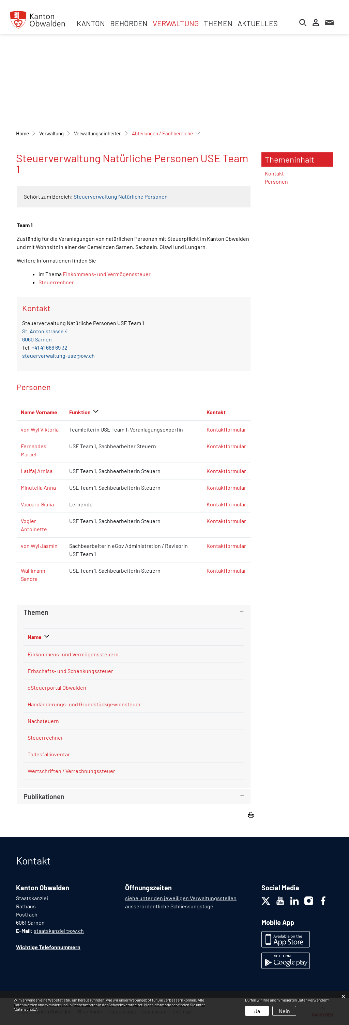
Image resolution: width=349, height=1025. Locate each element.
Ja (257, 1011)
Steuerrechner (56, 282)
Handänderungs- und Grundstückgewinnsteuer (84, 704)
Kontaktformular (226, 429)
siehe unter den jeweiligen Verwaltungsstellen (181, 898)
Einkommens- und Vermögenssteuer (107, 274)
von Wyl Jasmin (39, 545)
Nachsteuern (43, 721)
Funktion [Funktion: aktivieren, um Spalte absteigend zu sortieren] (80, 412)
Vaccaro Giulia (37, 504)
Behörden (129, 23)
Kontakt (274, 173)
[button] (51, 133)
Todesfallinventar (49, 754)
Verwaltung (176, 23)
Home (22, 133)
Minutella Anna (38, 487)
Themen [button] (36, 612)
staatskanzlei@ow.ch (59, 930)
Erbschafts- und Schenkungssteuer (70, 671)
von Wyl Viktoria (40, 429)
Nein (284, 1011)
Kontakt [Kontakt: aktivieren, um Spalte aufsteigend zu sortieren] (216, 412)
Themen (218, 23)
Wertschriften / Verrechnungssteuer (71, 771)
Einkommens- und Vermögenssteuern (73, 654)
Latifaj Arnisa (36, 471)
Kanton (91, 23)
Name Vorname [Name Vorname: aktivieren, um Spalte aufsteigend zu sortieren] (39, 412)
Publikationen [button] (44, 796)
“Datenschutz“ (25, 1009)
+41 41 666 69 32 (49, 347)
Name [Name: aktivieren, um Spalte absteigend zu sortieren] (35, 637)
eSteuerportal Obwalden (57, 687)
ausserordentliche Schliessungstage (169, 906)
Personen (276, 181)
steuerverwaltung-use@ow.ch (58, 355)
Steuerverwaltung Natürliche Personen (121, 196)
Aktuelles (258, 23)
